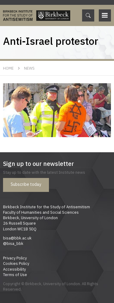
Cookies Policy (16, 263)
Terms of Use (15, 274)
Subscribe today (26, 184)
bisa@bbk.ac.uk (17, 237)
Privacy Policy (15, 257)
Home (8, 68)
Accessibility (14, 269)
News (29, 68)
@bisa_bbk (13, 243)
